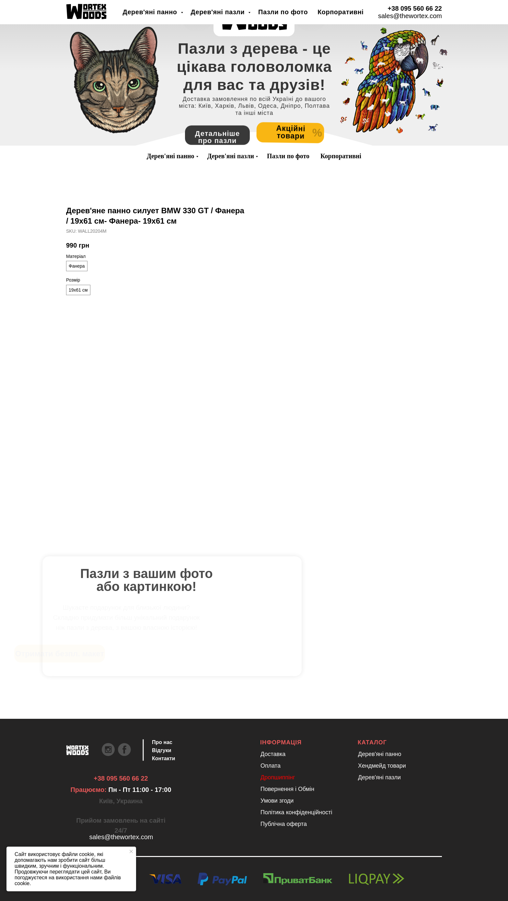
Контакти (163, 758)
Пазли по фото (288, 156)
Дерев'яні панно (170, 156)
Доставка (272, 754)
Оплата (270, 765)
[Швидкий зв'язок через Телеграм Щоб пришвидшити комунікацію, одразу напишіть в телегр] (74, 13)
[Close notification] (131, 851)
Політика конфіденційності (296, 812)
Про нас (162, 742)
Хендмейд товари (382, 765)
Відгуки (161, 750)
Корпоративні (340, 156)
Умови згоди (277, 800)
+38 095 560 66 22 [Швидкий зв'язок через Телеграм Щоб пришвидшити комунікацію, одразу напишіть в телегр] (121, 778)
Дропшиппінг (277, 777)
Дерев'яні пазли (230, 156)
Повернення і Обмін (287, 789)
